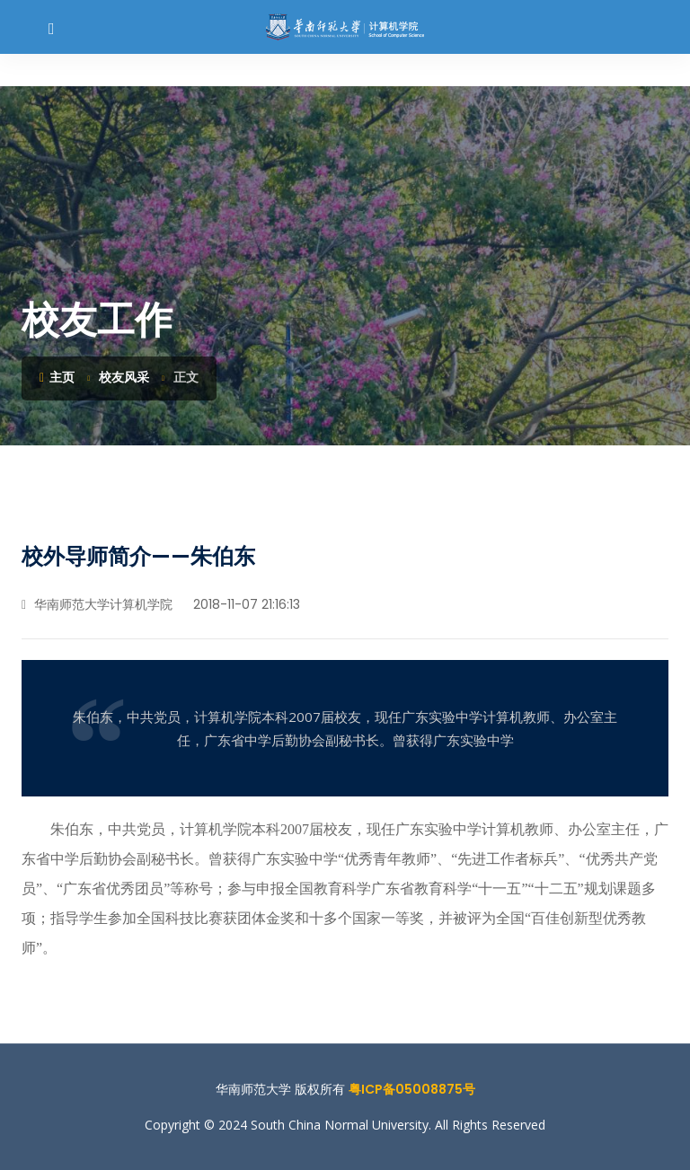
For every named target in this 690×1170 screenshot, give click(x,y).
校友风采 (124, 377)
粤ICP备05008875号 (412, 1089)
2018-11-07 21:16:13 (245, 604)
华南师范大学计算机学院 (97, 604)
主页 (57, 377)
